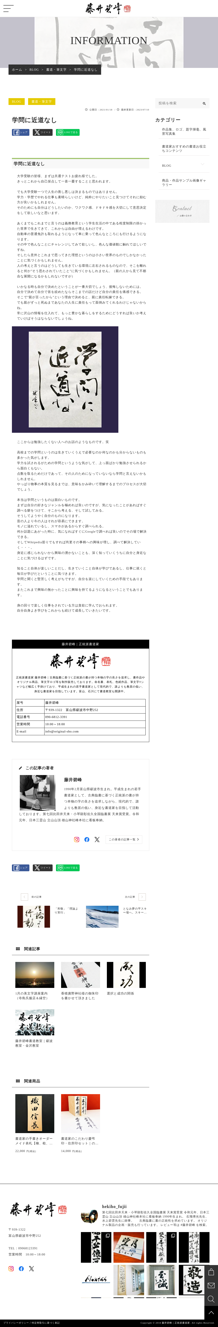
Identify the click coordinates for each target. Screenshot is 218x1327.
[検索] (204, 103)
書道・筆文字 (42, 101)
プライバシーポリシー (16, 1323)
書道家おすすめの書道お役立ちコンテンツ (184, 148)
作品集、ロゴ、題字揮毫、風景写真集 (184, 131)
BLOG (16, 101)
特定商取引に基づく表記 (46, 1323)
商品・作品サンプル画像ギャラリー (184, 182)
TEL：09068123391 (23, 1248)
